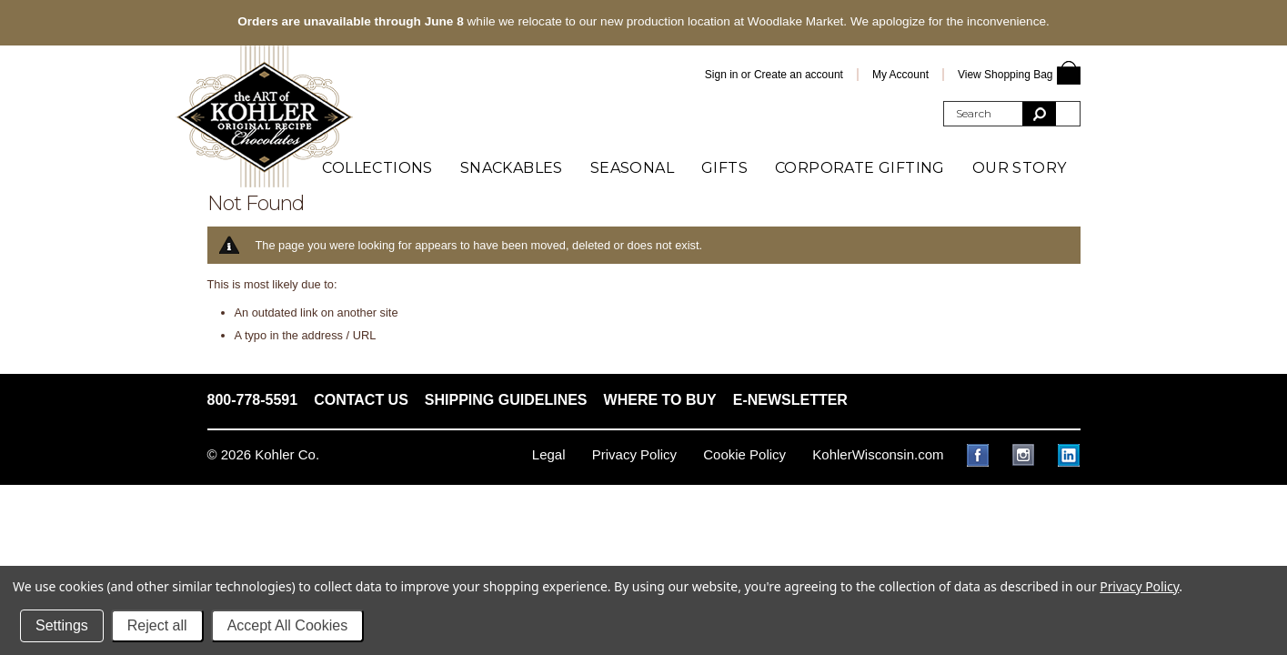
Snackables (511, 167)
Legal (549, 454)
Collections (377, 167)
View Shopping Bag (1005, 74)
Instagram (1023, 455)
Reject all (157, 625)
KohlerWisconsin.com (877, 454)
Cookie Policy (744, 454)
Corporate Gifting (860, 167)
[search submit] (1039, 114)
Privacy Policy (634, 454)
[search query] (983, 113)
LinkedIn (1069, 455)
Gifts (724, 167)
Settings (61, 625)
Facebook (978, 455)
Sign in (722, 74)
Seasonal (632, 167)
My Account (900, 74)
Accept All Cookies (287, 625)
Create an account (798, 74)
